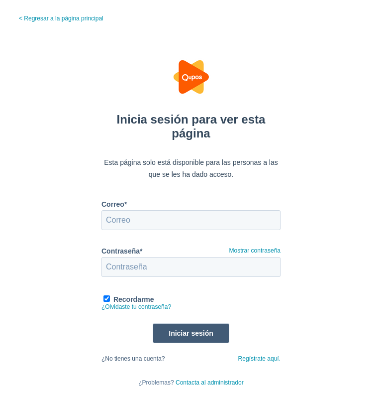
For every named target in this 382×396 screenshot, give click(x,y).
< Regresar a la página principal (61, 18)
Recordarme (133, 299)
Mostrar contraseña (255, 250)
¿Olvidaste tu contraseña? (136, 306)
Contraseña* (121, 251)
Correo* (114, 204)
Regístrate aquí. (259, 358)
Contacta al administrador (210, 382)
